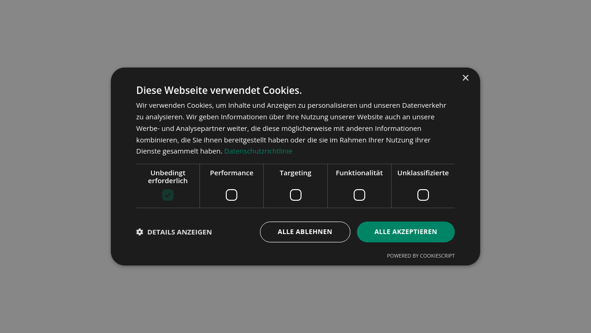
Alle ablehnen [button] (305, 231)
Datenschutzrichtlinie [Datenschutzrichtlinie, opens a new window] (258, 150)
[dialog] (295, 166)
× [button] (465, 78)
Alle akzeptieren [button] (405, 231)
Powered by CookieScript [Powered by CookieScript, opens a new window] (421, 255)
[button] (174, 232)
